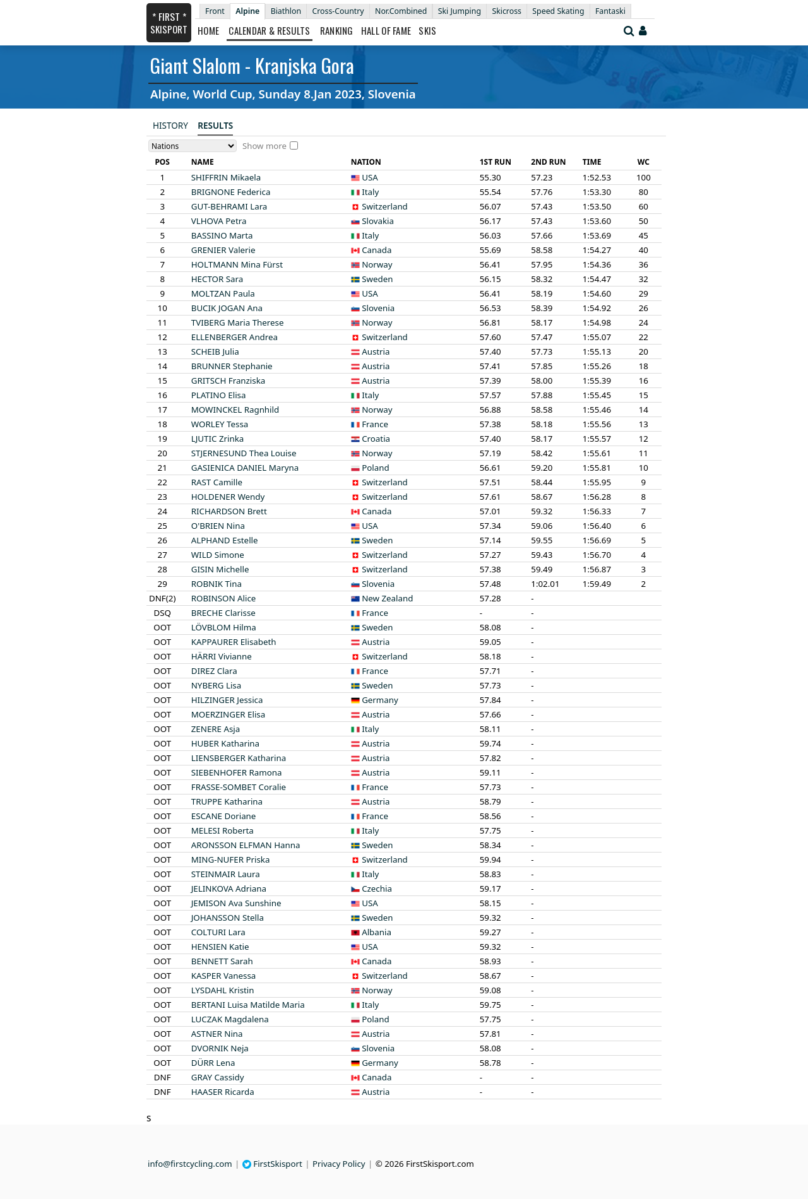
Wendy (228, 496)
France (375, 424)
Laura (225, 874)
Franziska (228, 380)
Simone (217, 554)
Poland (375, 467)
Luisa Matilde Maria (248, 1004)
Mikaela (226, 177)
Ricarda (222, 1091)
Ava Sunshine (236, 903)
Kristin (222, 990)
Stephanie (232, 366)
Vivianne (221, 656)
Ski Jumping (459, 11)
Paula (223, 293)
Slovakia (378, 221)
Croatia (376, 438)
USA (370, 177)
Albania (376, 932)
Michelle (220, 569)
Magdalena (230, 1019)
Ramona (236, 772)
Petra (219, 221)
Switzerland (385, 206)
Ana (227, 308)
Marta (222, 235)
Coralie (238, 787)
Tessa (220, 424)
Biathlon (286, 11)
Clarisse (223, 612)
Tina (216, 583)
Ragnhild (235, 409)
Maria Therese (237, 322)
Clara (214, 670)
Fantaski (610, 11)
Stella (227, 917)
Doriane (223, 816)
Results (215, 125)
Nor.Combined (401, 11)
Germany (380, 700)
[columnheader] (162, 162)
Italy (370, 192)
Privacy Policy (338, 1163)
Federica (231, 192)
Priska (230, 859)
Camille (216, 482)
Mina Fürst (237, 264)
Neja (220, 1048)
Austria (375, 351)
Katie (220, 946)
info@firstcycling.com (190, 1163)
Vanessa (223, 975)
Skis (427, 30)
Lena (213, 1062)
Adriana (228, 888)
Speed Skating (558, 11)
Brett (229, 511)
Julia (215, 351)
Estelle (224, 540)
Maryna (245, 467)
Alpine (247, 11)
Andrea (234, 337)
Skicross (506, 11)
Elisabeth (233, 641)
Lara (229, 206)
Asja (216, 729)
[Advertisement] (66, 190)
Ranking (337, 30)
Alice (223, 598)
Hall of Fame (386, 30)
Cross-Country (338, 11)
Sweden (377, 279)
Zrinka (217, 438)
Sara (217, 279)
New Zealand (387, 598)
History (170, 125)
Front (215, 11)
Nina (218, 525)
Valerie (223, 250)
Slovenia (378, 308)
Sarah (222, 961)
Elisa (218, 395)
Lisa (216, 685)
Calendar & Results (269, 30)
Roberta (222, 830)
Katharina (225, 743)
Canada (376, 250)
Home (208, 30)
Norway (377, 264)
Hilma (223, 627)
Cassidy (217, 1077)
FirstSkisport (272, 1163)
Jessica (227, 700)
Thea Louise (244, 453)
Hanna (245, 845)
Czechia (377, 888)
